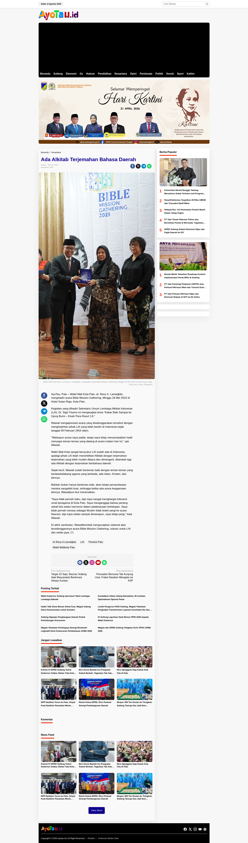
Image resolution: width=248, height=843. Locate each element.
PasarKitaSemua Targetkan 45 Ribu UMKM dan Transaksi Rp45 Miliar (185, 201)
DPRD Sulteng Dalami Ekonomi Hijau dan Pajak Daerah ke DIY (184, 231)
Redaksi (91, 838)
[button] (207, 4)
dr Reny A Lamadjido (64, 542)
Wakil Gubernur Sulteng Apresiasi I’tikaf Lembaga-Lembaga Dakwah (65, 598)
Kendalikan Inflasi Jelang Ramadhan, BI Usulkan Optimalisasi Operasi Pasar (121, 598)
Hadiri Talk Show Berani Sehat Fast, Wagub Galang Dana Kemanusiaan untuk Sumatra (66, 608)
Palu (51, 167)
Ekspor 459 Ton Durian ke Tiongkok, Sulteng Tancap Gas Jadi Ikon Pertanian (134, 704)
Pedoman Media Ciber (108, 838)
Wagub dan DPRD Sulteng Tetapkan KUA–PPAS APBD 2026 (124, 629)
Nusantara (45, 167)
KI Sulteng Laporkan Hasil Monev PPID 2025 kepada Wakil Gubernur (123, 619)
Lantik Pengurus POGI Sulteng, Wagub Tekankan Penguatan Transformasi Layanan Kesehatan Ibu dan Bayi (124, 608)
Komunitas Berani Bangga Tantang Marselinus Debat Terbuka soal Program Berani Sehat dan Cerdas (184, 192)
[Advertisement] (124, 46)
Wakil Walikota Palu (64, 547)
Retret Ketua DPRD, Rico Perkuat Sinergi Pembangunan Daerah (95, 704)
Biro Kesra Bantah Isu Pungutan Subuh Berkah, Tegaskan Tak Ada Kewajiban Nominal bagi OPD (95, 672)
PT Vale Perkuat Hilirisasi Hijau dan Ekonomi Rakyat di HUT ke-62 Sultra (182, 295)
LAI (82, 542)
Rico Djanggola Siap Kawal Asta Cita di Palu (132, 671)
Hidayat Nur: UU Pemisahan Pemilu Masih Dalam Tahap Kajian (184, 211)
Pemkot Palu (96, 542)
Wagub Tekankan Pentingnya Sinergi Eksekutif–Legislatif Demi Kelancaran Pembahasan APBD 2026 (66, 629)
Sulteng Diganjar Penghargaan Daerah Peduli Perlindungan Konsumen (63, 619)
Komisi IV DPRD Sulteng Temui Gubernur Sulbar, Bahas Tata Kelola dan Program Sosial (58, 672)
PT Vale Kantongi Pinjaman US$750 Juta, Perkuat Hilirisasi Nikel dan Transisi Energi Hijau (185, 286)
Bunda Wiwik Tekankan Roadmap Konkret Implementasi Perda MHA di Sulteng (184, 276)
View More (96, 810)
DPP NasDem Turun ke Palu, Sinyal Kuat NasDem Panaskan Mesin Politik (58, 704)
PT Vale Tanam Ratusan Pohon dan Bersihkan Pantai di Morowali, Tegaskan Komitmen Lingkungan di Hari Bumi (183, 221)
